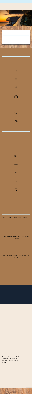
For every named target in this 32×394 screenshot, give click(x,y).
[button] (27, 7)
